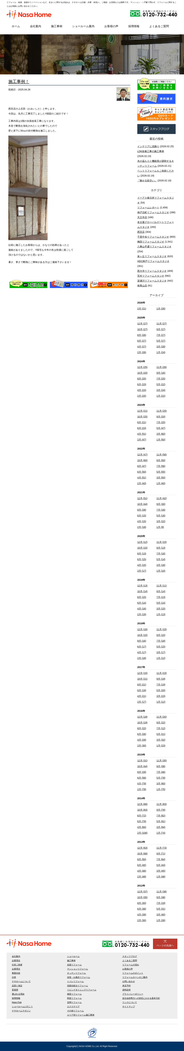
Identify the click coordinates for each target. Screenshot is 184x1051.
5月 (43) (160, 865)
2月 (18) (141, 527)
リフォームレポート (148, 207)
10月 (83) (142, 809)
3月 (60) (160, 433)
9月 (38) (160, 897)
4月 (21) (141, 696)
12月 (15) (142, 673)
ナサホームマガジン (21, 1011)
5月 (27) (160, 340)
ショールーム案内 (83, 26)
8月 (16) (141, 640)
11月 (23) (161, 673)
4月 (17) (141, 652)
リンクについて (129, 1002)
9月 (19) (160, 678)
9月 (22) (160, 722)
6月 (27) (141, 340)
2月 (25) (141, 395)
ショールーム (73, 956)
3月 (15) (160, 608)
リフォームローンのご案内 (134, 977)
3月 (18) (160, 565)
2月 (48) (141, 876)
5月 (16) (160, 515)
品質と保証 (17, 985)
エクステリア (73, 1006)
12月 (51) (142, 498)
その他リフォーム (75, 1011)
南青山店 (142, 285)
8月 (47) (141, 466)
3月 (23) (160, 696)
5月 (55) (160, 471)
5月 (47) (160, 428)
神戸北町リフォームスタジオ (153, 212)
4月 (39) (141, 914)
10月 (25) (142, 416)
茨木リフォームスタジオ (150, 275)
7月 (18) (160, 640)
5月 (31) (160, 908)
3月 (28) (160, 346)
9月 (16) (160, 372)
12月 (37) (142, 891)
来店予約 (126, 985)
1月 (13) (160, 614)
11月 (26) (161, 367)
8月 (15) (141, 597)
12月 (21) (142, 410)
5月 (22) (160, 384)
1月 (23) (160, 745)
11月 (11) (161, 585)
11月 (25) (161, 410)
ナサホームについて (21, 981)
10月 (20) (142, 372)
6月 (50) (141, 471)
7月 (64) (160, 859)
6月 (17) (141, 646)
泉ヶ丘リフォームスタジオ (152, 256)
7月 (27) (160, 335)
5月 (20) (160, 690)
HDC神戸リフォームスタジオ (153, 261)
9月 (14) (160, 591)
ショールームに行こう (22, 1006)
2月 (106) (142, 832)
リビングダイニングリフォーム (81, 990)
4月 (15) (141, 521)
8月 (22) (141, 728)
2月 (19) (141, 614)
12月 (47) (142, 454)
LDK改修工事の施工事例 (150, 151)
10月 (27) (142, 329)
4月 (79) (141, 783)
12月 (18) (142, 716)
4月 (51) (141, 433)
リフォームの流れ (130, 965)
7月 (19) (160, 684)
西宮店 (141, 232)
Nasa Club (17, 1002)
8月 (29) (141, 772)
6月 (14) (141, 602)
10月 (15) (142, 547)
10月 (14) (142, 591)
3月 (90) (160, 783)
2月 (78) (141, 789)
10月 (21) (142, 678)
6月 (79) (141, 821)
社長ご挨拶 (17, 965)
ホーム (16, 26)
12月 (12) (142, 542)
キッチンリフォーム (76, 973)
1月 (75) (160, 789)
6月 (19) (141, 690)
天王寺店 (142, 217)
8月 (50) (141, 859)
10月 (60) (142, 460)
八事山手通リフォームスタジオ (154, 246)
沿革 (14, 977)
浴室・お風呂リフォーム (78, 977)
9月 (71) (160, 853)
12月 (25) (142, 367)
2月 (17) (141, 570)
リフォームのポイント (132, 973)
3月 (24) (160, 390)
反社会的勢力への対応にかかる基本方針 (141, 998)
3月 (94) (160, 827)
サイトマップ (128, 1006)
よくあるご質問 (159, 26)
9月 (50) (160, 460)
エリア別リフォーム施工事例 (80, 1015)
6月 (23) (141, 384)
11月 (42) (161, 498)
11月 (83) (161, 804)
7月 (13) (160, 597)
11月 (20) (161, 716)
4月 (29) (141, 739)
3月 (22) (160, 521)
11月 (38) (161, 891)
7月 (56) (160, 466)
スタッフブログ (129, 956)
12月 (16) (142, 629)
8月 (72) (141, 815)
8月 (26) (141, 335)
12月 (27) (142, 323)
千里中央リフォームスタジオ (153, 236)
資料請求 (126, 990)
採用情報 (133, 26)
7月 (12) (160, 728)
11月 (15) (161, 542)
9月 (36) (160, 766)
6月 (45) (141, 865)
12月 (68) (142, 804)
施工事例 (56, 26)
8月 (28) (141, 509)
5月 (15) (160, 646)
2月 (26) (141, 352)
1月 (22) (160, 395)
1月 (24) (160, 352)
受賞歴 (15, 990)
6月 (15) (141, 515)
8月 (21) (141, 422)
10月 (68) (142, 853)
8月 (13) (141, 553)
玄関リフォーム (74, 1002)
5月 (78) (160, 777)
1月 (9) (160, 527)
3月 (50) (160, 477)
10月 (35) (142, 897)
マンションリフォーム (77, 969)
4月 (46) (141, 870)
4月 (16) (141, 608)
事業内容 (16, 973)
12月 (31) (142, 760)
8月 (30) (141, 903)
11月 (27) (161, 323)
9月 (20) (160, 416)
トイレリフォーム (75, 981)
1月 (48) (160, 876)
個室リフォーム (74, 994)
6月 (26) (141, 734)
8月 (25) (141, 378)
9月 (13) (160, 547)
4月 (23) (141, 390)
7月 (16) (160, 509)
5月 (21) (160, 734)
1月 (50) (160, 439)
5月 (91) (160, 821)
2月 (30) (141, 745)
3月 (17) (160, 652)
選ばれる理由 (18, 994)
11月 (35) (161, 760)
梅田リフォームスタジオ (150, 241)
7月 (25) (160, 378)
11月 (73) (161, 847)
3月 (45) (160, 870)
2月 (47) (141, 439)
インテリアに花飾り (148, 146)
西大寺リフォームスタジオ (152, 271)
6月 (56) (141, 777)
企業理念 (16, 960)
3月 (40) (160, 914)
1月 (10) (160, 570)
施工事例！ (18, 81)
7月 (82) (160, 815)
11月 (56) (161, 454)
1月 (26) (160, 308)
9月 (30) (160, 504)
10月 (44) (142, 504)
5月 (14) (160, 559)
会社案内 (35, 26)
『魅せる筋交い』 (147, 180)
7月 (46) (160, 772)
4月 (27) (141, 346)
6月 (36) (141, 908)
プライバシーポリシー (132, 994)
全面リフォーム (74, 965)
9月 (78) (160, 809)
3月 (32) (160, 739)
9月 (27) (160, 329)
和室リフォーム (74, 998)
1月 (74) (160, 832)
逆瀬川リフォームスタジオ (152, 280)
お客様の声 (111, 26)
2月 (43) (141, 483)
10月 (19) (142, 722)
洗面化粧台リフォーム (77, 985)
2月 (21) (141, 308)
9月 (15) (160, 635)
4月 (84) (141, 827)
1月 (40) (160, 483)
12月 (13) (142, 585)
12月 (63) (142, 847)
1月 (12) (160, 658)
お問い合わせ (128, 981)
